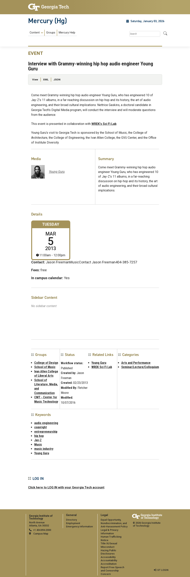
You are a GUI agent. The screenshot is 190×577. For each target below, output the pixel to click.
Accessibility (108, 557)
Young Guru (98, 363)
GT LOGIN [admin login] (162, 570)
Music (38, 444)
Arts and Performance (136, 363)
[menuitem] (52, 33)
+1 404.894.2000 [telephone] (42, 530)
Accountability (109, 560)
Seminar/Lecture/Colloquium (140, 367)
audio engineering (46, 423)
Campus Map (40, 533)
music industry (43, 449)
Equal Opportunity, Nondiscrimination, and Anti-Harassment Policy (114, 523)
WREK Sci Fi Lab (101, 367)
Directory (71, 519)
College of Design (46, 363)
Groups (50, 32)
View (35, 79)
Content (35, 32)
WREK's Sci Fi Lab (103, 124)
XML (46, 79)
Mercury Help (67, 32)
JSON (57, 79)
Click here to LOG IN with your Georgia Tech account (66, 487)
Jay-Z (38, 440)
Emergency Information (79, 526)
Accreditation (108, 563)
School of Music (44, 367)
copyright (40, 427)
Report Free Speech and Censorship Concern (112, 570)
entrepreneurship (45, 431)
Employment (73, 523)
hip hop (39, 436)
